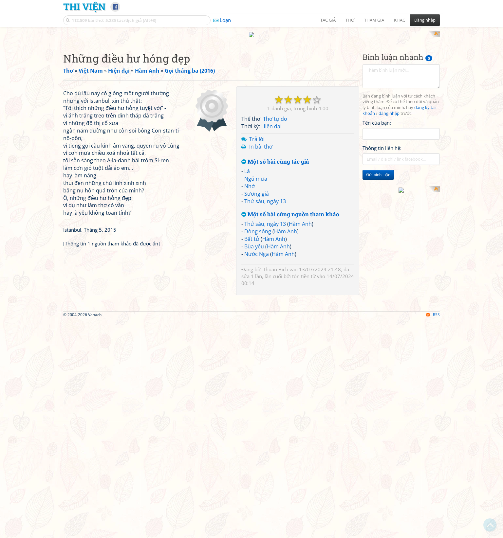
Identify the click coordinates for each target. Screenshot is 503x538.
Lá (247, 256)
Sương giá (256, 279)
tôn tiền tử (304, 362)
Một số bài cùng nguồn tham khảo (290, 300)
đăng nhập (389, 199)
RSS (433, 532)
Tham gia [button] (374, 20)
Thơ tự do (275, 204)
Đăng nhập (425, 20)
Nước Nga (256, 339)
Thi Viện (84, 6)
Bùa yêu (254, 331)
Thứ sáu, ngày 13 (265, 286)
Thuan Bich (275, 355)
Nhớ (249, 271)
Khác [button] (399, 20)
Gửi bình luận (378, 260)
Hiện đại (271, 212)
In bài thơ (260, 232)
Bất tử (251, 324)
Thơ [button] (349, 20)
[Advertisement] (251, 77)
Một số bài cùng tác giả (275, 247)
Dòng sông (257, 317)
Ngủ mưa (255, 264)
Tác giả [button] (328, 20)
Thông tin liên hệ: (382, 233)
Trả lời (257, 224)
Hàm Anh (300, 309)
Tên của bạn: (377, 208)
